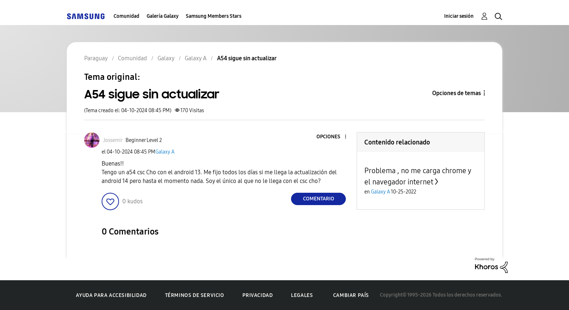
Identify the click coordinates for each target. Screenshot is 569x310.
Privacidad (257, 295)
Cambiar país (351, 295)
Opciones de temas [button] (456, 93)
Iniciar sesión (459, 16)
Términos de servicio (194, 295)
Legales (302, 295)
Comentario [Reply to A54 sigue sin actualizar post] (318, 199)
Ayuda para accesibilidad (111, 295)
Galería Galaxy (163, 16)
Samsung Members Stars (213, 16)
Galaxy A (165, 152)
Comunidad (126, 16)
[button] (333, 137)
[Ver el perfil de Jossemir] (113, 140)
